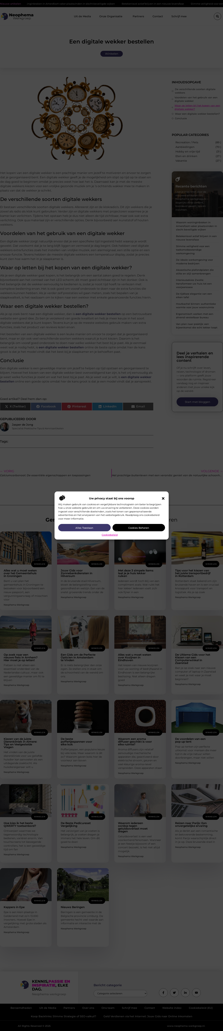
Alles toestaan (84, 527)
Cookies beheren (138, 527)
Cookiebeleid (110, 534)
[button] (163, 498)
